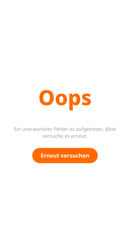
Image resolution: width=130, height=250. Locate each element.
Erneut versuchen (65, 155)
